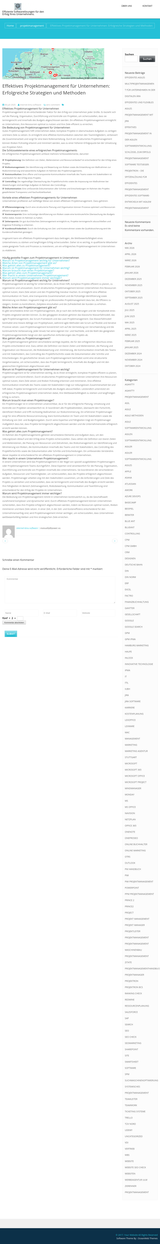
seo (127, 1030)
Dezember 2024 (133, 353)
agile (128, 409)
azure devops (132, 496)
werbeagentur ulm (136, 1179)
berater (129, 514)
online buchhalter (136, 844)
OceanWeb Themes (148, 1238)
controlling (132, 533)
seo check (130, 1036)
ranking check (133, 993)
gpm (127, 632)
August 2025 (132, 303)
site (127, 1055)
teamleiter (131, 1099)
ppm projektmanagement (139, 893)
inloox (129, 657)
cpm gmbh (131, 545)
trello (129, 1117)
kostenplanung (134, 713)
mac (127, 732)
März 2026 (130, 260)
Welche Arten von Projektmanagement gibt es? (29, 263)
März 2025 (130, 334)
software (130, 1067)
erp (127, 583)
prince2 (129, 906)
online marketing (135, 850)
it (126, 676)
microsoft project (135, 782)
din (127, 570)
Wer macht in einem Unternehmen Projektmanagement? (35, 275)
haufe (128, 651)
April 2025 (130, 328)
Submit (11, 634)
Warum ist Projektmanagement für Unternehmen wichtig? (36, 268)
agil (127, 403)
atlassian (130, 483)
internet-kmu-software (29, 104)
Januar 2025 (131, 347)
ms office (130, 806)
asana (128, 477)
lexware (129, 726)
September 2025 (133, 297)
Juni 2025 (130, 316)
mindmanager (133, 788)
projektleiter (132, 931)
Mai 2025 (129, 322)
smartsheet (131, 1061)
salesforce (131, 1012)
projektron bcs (134, 987)
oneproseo (131, 838)
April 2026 (130, 254)
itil (126, 682)
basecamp (130, 502)
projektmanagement (32, 25)
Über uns (126, 5)
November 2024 (133, 359)
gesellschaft (132, 614)
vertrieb (130, 1148)
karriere (130, 707)
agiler (128, 446)
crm (127, 552)
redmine (129, 999)
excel (128, 589)
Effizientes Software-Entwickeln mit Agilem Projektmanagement (138, 201)
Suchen (129, 54)
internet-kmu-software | (28, 528)
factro (129, 595)
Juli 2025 (129, 310)
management (132, 738)
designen (130, 558)
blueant (129, 527)
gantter (129, 608)
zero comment (53, 104)
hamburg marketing (137, 645)
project (129, 912)
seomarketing (133, 1043)
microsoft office (135, 775)
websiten (130, 1173)
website (129, 1161)
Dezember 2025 (133, 278)
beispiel (129, 508)
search (129, 1024)
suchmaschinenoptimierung (141, 1080)
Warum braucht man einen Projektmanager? (28, 270)
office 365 (130, 825)
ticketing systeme (135, 1111)
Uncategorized (133, 1136)
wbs (127, 1154)
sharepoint (131, 1049)
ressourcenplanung (137, 1005)
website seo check (135, 1167)
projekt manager (135, 925)
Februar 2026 (132, 266)
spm (127, 1074)
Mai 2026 (129, 247)
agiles (128, 465)
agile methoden (134, 415)
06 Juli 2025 (9, 104)
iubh (127, 688)
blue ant (130, 521)
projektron (131, 980)
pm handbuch (133, 869)
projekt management (137, 918)
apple (128, 471)
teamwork (131, 1105)
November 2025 (133, 285)
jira (127, 695)
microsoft (131, 763)
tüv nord (130, 1123)
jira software (133, 701)
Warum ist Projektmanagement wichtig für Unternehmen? (36, 260)
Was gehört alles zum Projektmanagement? (27, 273)
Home (10, 25)
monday (129, 794)
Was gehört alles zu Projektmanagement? (26, 265)
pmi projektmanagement (139, 881)
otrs (127, 856)
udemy (128, 1130)
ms (126, 800)
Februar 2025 (132, 341)
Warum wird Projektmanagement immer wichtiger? (32, 278)
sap (127, 1018)
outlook (130, 862)
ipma (127, 670)
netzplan (130, 819)
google (129, 620)
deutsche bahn (133, 564)
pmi (127, 875)
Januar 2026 (131, 272)
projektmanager (134, 974)
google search (133, 626)
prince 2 (129, 900)
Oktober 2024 (132, 365)
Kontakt (147, 5)
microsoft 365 (133, 769)
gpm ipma (130, 639)
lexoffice (130, 719)
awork (129, 490)
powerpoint (132, 887)
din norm (130, 577)
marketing (131, 744)
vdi (126, 1142)
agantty (130, 384)
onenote (130, 831)
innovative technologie (139, 664)
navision (130, 813)
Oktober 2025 (132, 291)
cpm (127, 539)
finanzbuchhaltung (137, 601)
